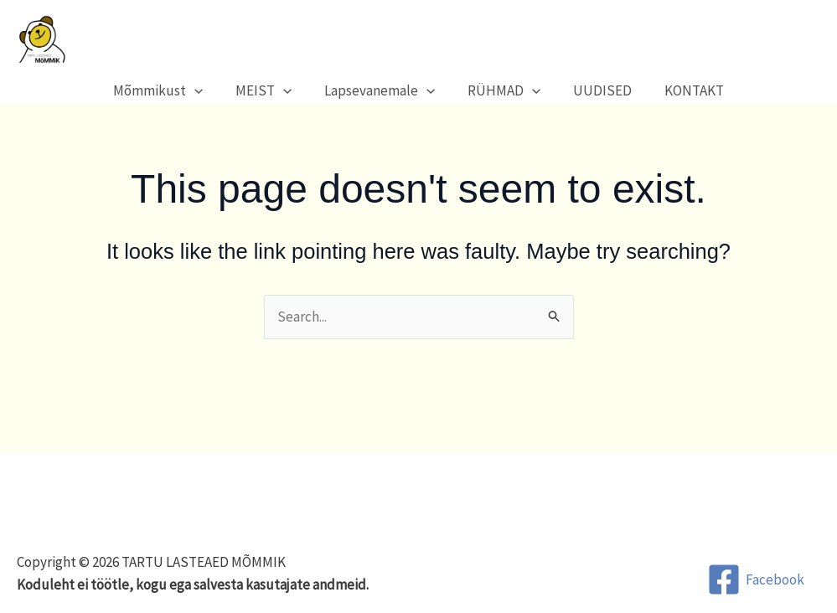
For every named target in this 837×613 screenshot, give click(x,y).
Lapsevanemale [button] (382, 90)
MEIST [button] (269, 90)
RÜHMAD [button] (502, 90)
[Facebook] (755, 579)
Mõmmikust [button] (168, 90)
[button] (204, 90)
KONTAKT (684, 90)
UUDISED (596, 90)
